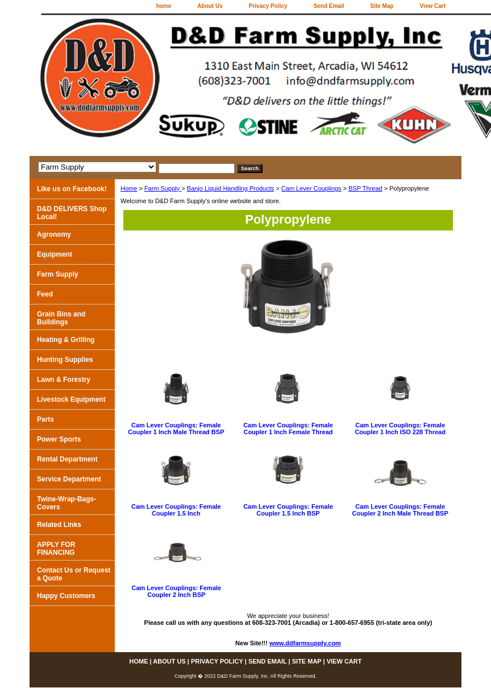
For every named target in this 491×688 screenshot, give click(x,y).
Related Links (59, 525)
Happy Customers (66, 596)
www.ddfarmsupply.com (305, 643)
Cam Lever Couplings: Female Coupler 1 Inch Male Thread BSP (176, 428)
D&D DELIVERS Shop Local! (72, 213)
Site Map (381, 6)
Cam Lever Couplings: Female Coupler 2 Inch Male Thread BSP (400, 510)
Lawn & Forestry (63, 380)
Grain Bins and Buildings (61, 318)
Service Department (69, 479)
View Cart (433, 6)
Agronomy (54, 234)
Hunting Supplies (65, 360)
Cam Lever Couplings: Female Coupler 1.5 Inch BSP (288, 510)
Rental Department (67, 459)
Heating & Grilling (65, 340)
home (164, 6)
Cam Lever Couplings (311, 188)
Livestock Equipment (71, 399)
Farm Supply (162, 188)
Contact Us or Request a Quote (73, 574)
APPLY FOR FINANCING (56, 549)
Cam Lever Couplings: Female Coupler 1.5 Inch (176, 510)
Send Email (329, 6)
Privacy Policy (268, 6)
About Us (209, 6)
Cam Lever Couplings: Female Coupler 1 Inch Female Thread (288, 428)
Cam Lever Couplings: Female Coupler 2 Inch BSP (176, 591)
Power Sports (59, 439)
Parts (45, 419)
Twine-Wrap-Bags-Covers (66, 503)
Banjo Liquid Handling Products (230, 188)
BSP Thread (365, 188)
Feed (45, 294)
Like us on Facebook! (72, 189)
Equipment (54, 254)
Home (128, 188)
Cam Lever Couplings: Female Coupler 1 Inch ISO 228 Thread (400, 428)
